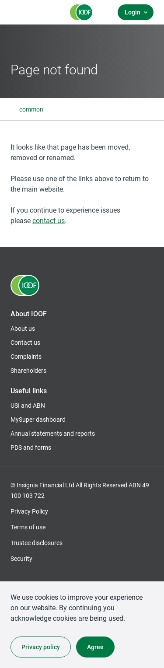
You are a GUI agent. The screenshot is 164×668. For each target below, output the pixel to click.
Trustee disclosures (36, 543)
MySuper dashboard (38, 419)
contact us (48, 220)
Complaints (26, 356)
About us (22, 328)
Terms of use (27, 527)
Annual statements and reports (52, 433)
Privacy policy (40, 647)
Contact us (25, 342)
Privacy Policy (29, 511)
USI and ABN (27, 405)
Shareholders (28, 370)
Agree (95, 647)
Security (21, 558)
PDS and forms (30, 447)
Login (132, 12)
